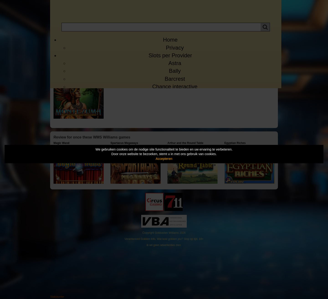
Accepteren (164, 159)
